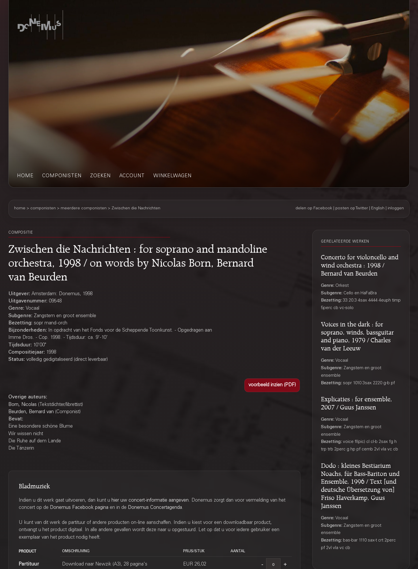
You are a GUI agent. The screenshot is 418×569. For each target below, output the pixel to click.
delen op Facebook (314, 208)
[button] (272, 385)
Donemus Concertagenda (155, 507)
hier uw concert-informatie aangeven (150, 500)
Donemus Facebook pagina (79, 507)
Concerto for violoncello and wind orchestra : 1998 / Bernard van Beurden (359, 264)
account (132, 176)
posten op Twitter (351, 208)
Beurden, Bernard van (31, 412)
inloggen (396, 208)
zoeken (100, 176)
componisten (61, 176)
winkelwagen (172, 176)
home (25, 176)
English (377, 208)
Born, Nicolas (22, 404)
